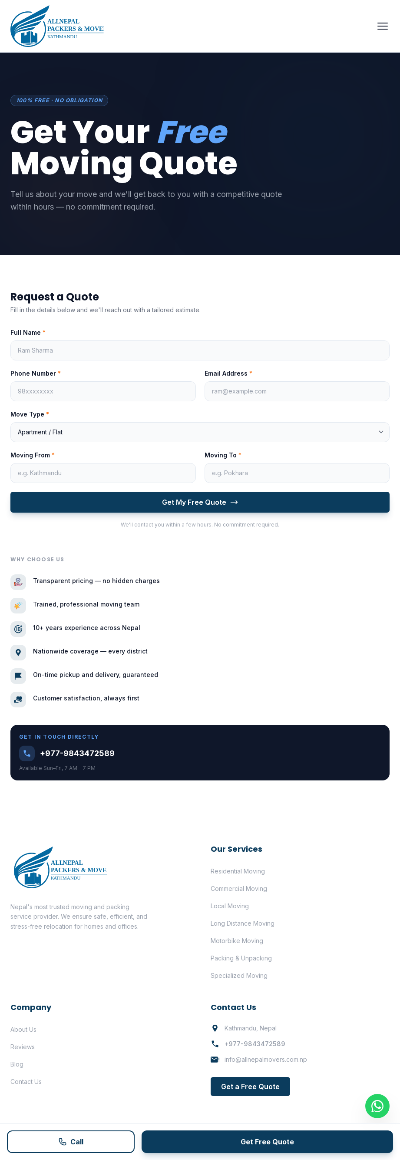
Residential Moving (238, 871)
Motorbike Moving (237, 940)
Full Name (28, 332)
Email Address (228, 373)
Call (70, 1141)
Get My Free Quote (200, 502)
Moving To (223, 455)
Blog (16, 1064)
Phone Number (35, 373)
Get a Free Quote (250, 1086)
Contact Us (26, 1081)
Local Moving (230, 906)
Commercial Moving (239, 888)
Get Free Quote (267, 1141)
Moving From (32, 455)
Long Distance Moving (242, 923)
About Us (23, 1029)
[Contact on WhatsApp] (377, 1106)
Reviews (22, 1046)
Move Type (29, 414)
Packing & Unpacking (241, 958)
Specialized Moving (239, 975)
